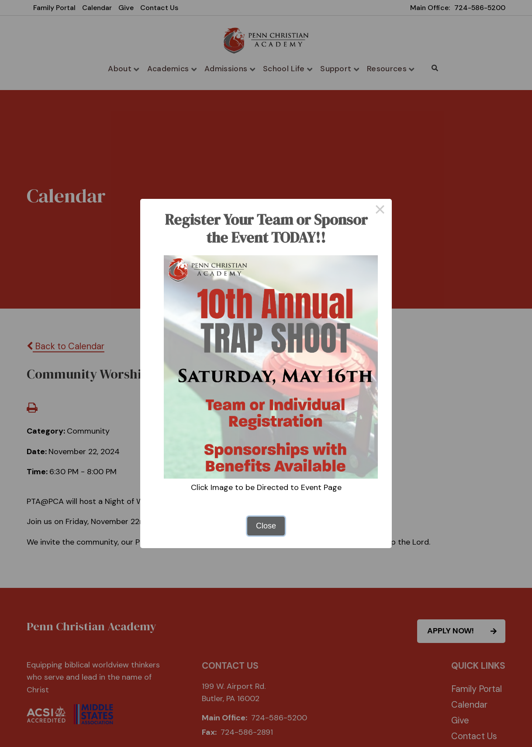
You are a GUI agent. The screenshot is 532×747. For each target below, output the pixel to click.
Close (266, 525)
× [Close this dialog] (380, 210)
